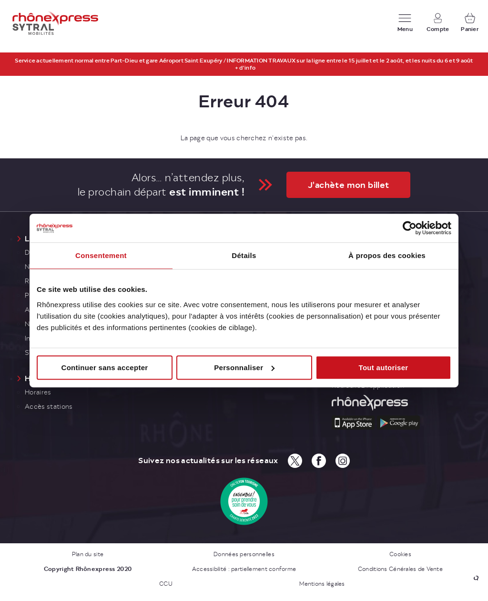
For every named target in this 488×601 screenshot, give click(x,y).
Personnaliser (244, 367)
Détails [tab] (244, 255)
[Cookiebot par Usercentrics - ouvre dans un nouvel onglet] (409, 228)
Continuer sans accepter (104, 367)
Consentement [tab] (101, 255)
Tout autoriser (383, 367)
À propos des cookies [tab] (387, 255)
